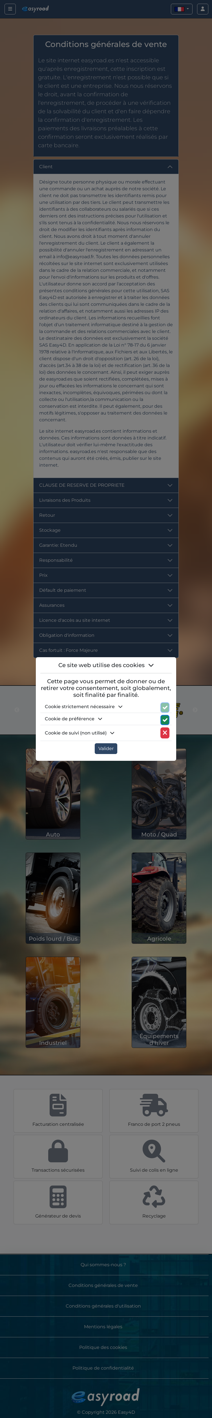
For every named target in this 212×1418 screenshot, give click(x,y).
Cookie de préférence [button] (73, 718)
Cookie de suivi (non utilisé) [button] (79, 733)
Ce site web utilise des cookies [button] (106, 665)
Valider (106, 748)
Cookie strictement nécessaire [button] (84, 706)
